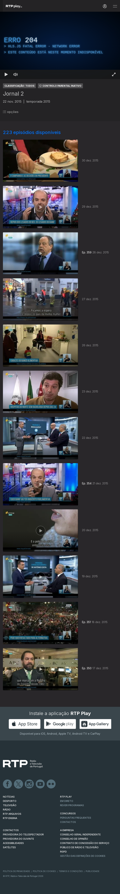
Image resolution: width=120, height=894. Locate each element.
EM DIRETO (66, 801)
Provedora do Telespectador (23, 834)
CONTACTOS (11, 830)
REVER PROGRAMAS (72, 805)
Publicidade (92, 871)
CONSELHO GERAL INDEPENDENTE (80, 834)
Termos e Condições (71, 871)
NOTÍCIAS (9, 796)
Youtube (40, 784)
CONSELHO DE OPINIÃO (74, 838)
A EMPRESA (67, 830)
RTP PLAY (66, 796)
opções (10, 112)
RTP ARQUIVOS (12, 813)
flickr (51, 784)
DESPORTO (9, 801)
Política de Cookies (44, 871)
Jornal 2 (13, 93)
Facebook (7, 784)
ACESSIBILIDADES (13, 843)
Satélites (9, 847)
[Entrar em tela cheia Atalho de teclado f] (113, 74)
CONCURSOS (68, 813)
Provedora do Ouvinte (18, 838)
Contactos (68, 822)
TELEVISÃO (9, 805)
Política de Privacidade (16, 871)
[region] (60, 45)
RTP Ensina (10, 818)
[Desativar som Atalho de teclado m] (15, 74)
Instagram (29, 784)
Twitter (18, 784)
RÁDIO (7, 809)
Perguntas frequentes (75, 817)
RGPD (63, 851)
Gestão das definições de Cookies (82, 855)
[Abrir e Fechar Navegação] (115, 6)
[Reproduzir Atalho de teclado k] (6, 74)
